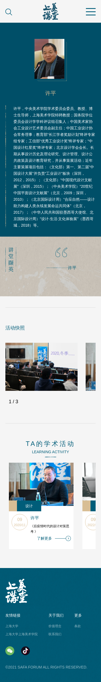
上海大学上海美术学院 (21, 634)
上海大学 (11, 626)
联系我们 (54, 634)
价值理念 (54, 626)
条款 (77, 626)
